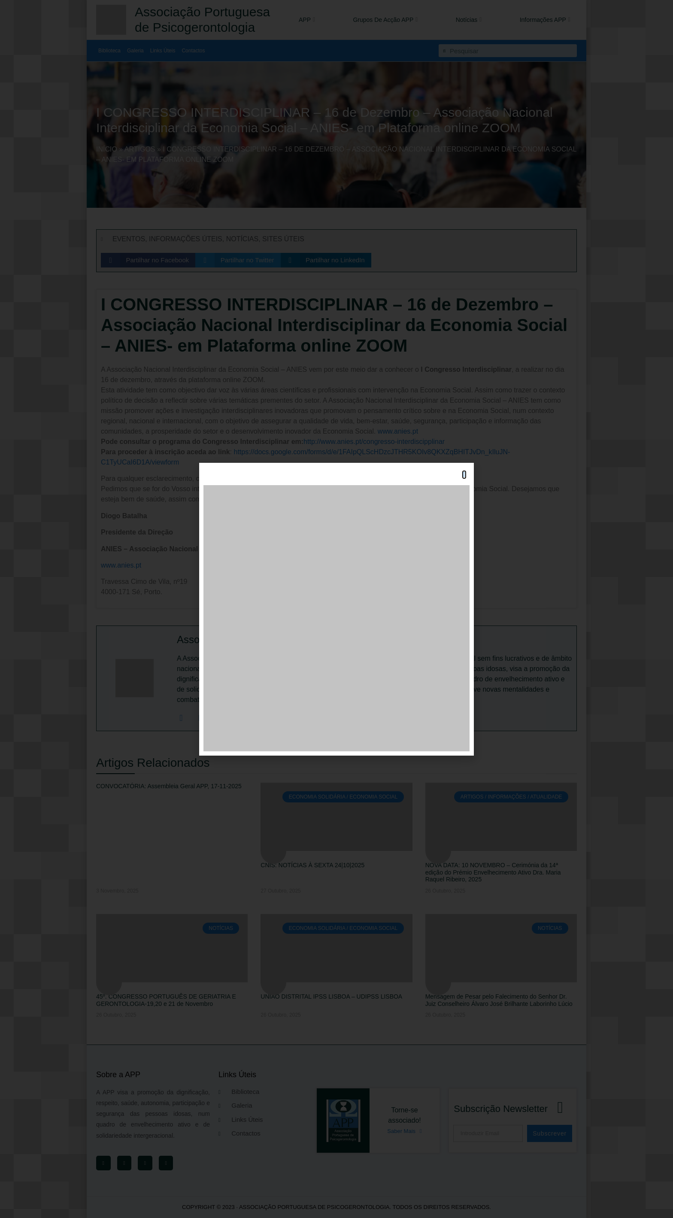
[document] (336, 609)
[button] (464, 474)
